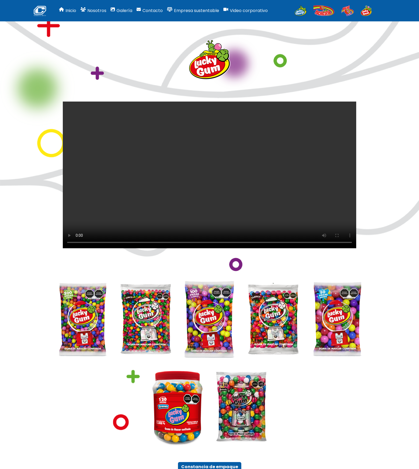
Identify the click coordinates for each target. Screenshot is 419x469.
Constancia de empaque (209, 450)
